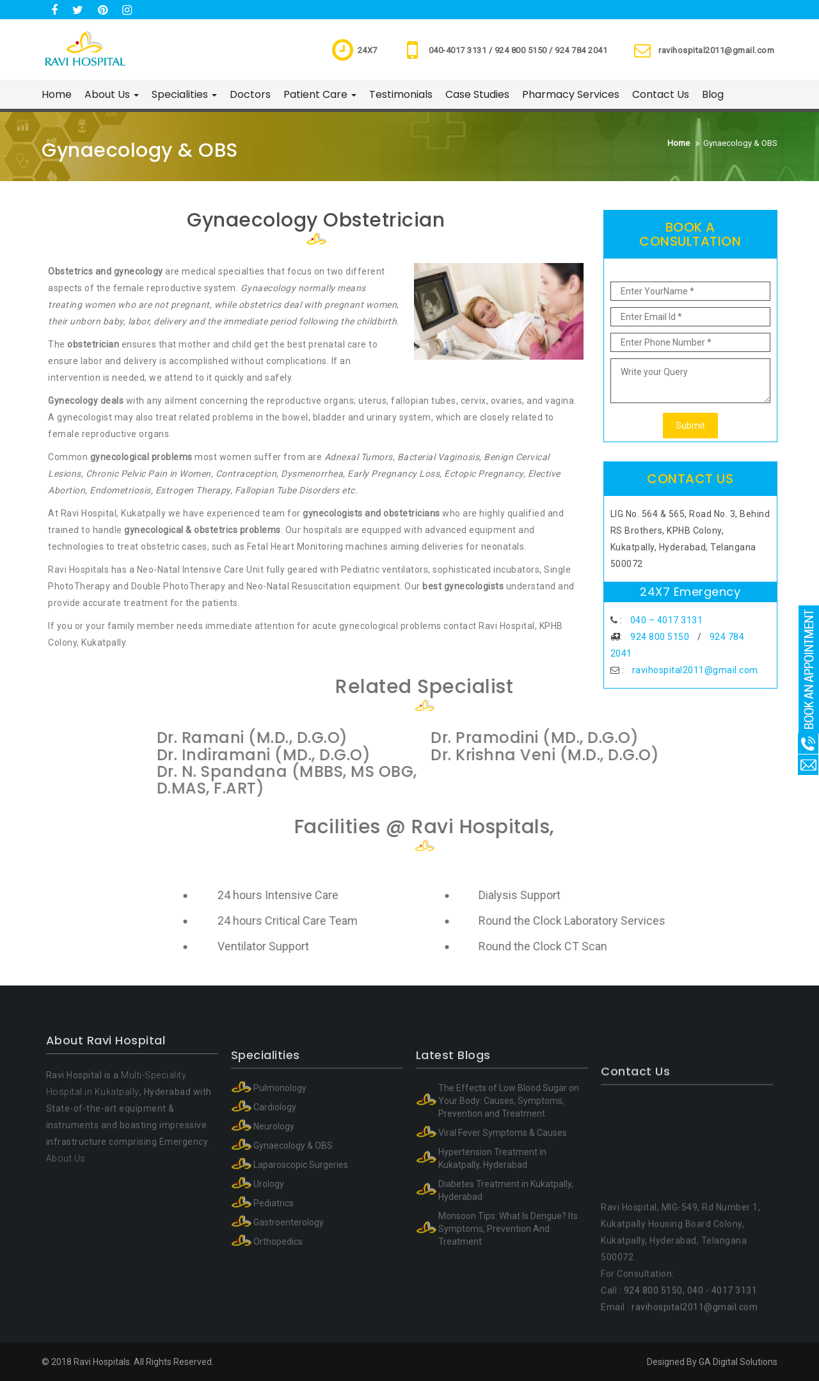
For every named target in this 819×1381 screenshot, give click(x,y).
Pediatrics (273, 1314)
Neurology (273, 1237)
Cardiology (274, 1218)
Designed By (672, 1362)
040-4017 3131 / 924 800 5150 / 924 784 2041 (518, 50)
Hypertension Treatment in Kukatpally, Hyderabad (492, 1269)
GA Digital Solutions (738, 1362)
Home (57, 94)
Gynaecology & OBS (293, 1256)
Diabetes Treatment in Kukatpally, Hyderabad (505, 1301)
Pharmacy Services (570, 94)
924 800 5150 (659, 637)
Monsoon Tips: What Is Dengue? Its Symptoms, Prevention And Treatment (508, 1339)
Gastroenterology (288, 1333)
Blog (713, 94)
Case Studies (477, 94)
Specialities (184, 94)
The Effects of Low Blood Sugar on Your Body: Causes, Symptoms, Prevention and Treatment (508, 1211)
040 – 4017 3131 (666, 620)
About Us (111, 94)
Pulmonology (279, 1198)
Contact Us (660, 94)
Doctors (250, 94)
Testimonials (401, 94)
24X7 (368, 50)
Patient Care (319, 94)
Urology (268, 1294)
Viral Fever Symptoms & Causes (502, 1243)
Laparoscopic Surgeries (300, 1275)
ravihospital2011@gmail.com (716, 50)
